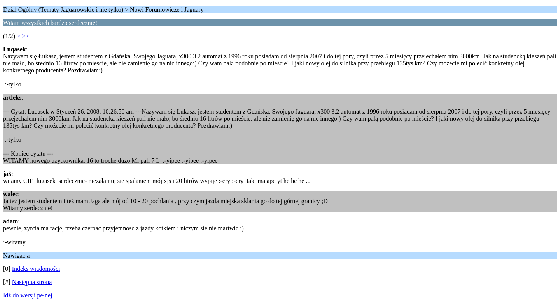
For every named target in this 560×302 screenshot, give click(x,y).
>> (25, 36)
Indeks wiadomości (36, 268)
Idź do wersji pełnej (27, 295)
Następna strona (32, 282)
